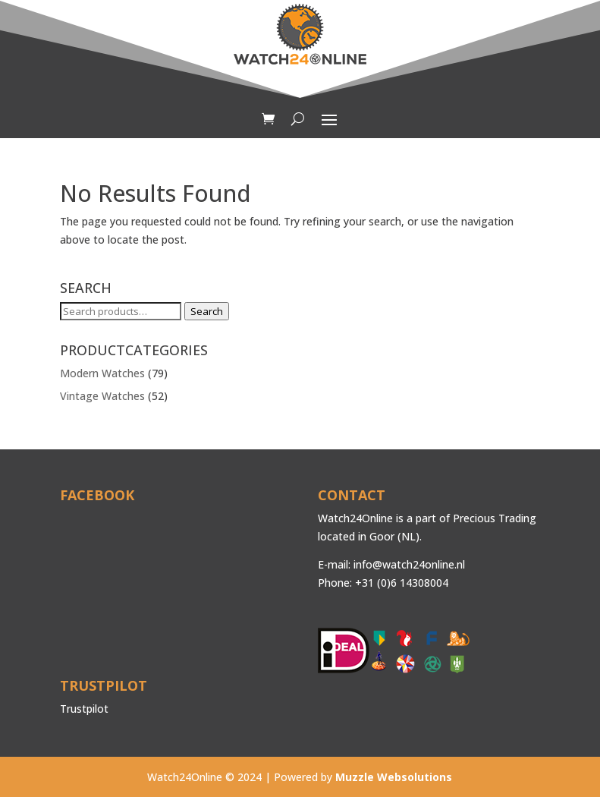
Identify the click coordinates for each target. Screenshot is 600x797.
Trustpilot (84, 708)
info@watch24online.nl (409, 564)
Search (206, 311)
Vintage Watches (102, 396)
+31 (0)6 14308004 (401, 582)
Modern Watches (102, 373)
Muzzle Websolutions (393, 777)
